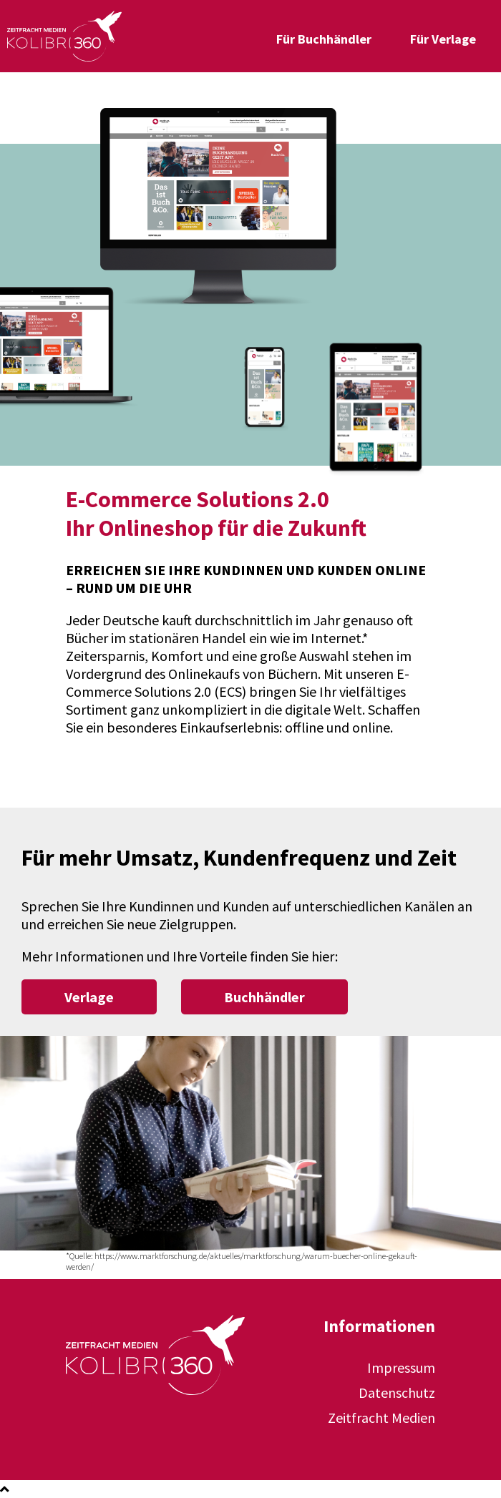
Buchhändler (264, 997)
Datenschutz (397, 1392)
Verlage (89, 997)
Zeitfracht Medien (381, 1417)
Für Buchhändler (323, 39)
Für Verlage (443, 39)
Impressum (401, 1367)
